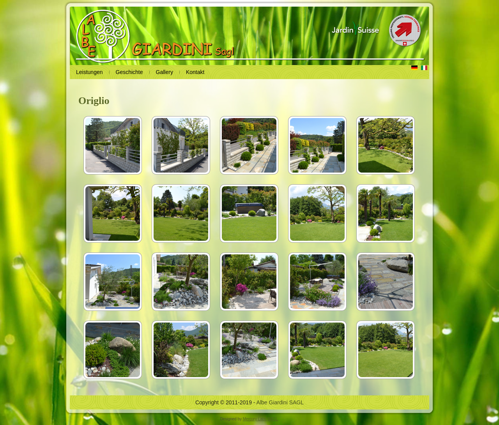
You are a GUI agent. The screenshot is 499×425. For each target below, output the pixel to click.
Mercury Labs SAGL (260, 419)
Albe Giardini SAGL (280, 402)
